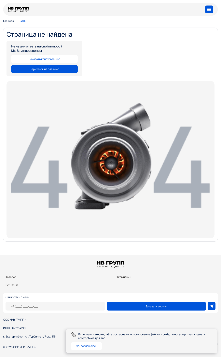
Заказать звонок (156, 306)
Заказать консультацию (44, 59)
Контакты (12, 284)
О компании (123, 277)
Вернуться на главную (44, 69)
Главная (8, 21)
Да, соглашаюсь (86, 346)
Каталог (11, 277)
